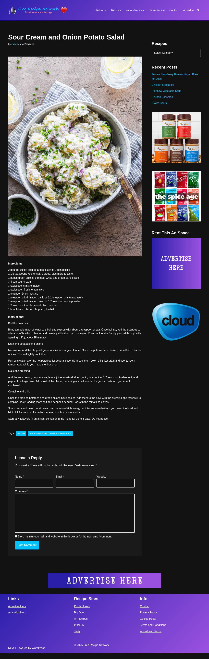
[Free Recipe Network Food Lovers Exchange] (37, 10)
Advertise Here (17, 611)
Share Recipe (156, 10)
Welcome (99, 10)
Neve (11, 653)
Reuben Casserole (163, 98)
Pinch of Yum (82, 611)
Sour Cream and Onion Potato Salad (51, 437)
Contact (173, 10)
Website (101, 480)
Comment (22, 495)
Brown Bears (159, 104)
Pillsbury (79, 630)
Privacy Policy (148, 618)
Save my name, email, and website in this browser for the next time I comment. (65, 542)
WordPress (38, 653)
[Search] (198, 10)
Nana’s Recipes (133, 10)
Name (19, 480)
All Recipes (81, 624)
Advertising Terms (151, 637)
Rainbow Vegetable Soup (167, 92)
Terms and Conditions (153, 630)
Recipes (114, 10)
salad (21, 437)
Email (60, 480)
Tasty (77, 637)
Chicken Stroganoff (163, 85)
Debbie (15, 44)
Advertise (188, 10)
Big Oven (79, 618)
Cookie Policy (148, 624)
